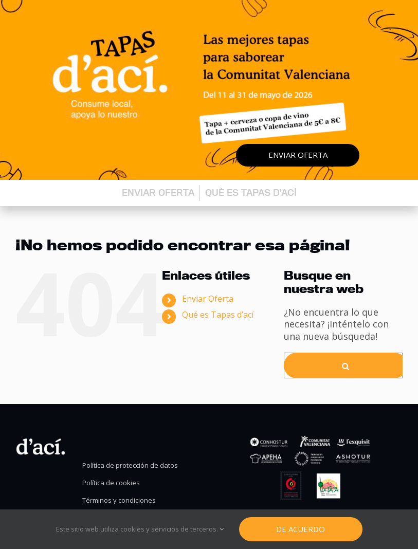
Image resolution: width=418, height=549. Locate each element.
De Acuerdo (300, 529)
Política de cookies (111, 483)
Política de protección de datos (130, 465)
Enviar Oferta (207, 298)
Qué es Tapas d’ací (251, 192)
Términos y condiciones (119, 500)
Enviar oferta (298, 155)
